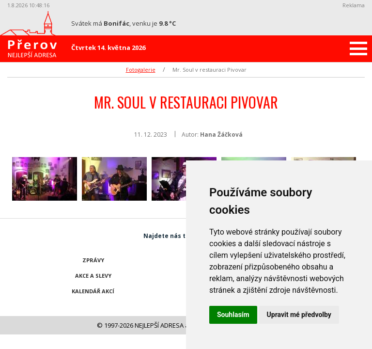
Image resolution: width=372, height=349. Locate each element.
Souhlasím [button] (233, 314)
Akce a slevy (93, 275)
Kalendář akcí (93, 291)
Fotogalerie (140, 69)
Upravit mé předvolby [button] (299, 314)
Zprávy (93, 260)
